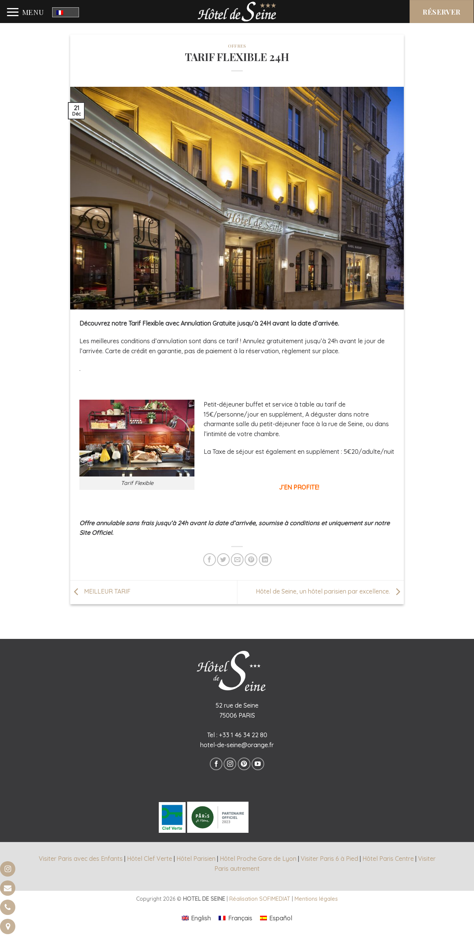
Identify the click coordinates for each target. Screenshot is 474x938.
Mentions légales (316, 898)
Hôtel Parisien (196, 858)
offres (237, 46)
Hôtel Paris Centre (388, 858)
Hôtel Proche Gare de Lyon (258, 858)
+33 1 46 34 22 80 (243, 735)
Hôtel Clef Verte (149, 858)
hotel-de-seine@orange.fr (237, 745)
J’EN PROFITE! (299, 487)
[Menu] (25, 12)
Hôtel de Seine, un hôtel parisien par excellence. (330, 591)
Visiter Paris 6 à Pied (329, 858)
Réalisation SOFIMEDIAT (259, 898)
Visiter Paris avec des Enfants (81, 858)
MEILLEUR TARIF (100, 591)
